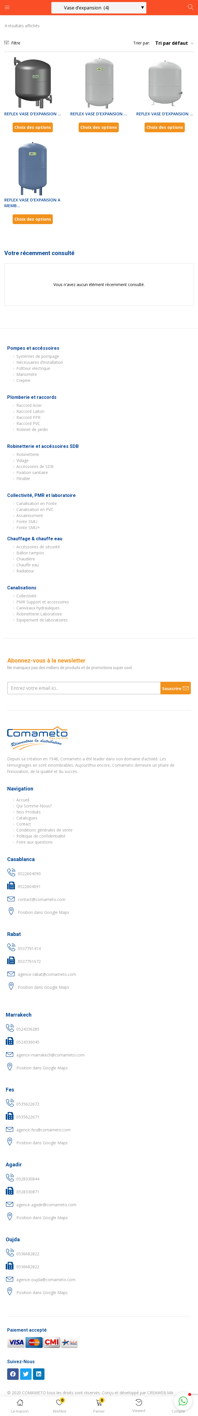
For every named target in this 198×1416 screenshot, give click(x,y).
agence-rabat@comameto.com (47, 974)
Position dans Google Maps (43, 912)
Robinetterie (27, 454)
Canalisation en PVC (34, 509)
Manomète (26, 374)
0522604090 (29, 873)
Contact (23, 824)
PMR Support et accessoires (42, 602)
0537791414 (29, 948)
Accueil (22, 800)
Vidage (22, 460)
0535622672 (27, 1104)
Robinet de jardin (32, 429)
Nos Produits (28, 812)
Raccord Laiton (30, 411)
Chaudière (25, 559)
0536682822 (27, 1253)
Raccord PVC (28, 423)
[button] (99, 1407)
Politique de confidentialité (40, 836)
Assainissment (29, 515)
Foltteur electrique (33, 368)
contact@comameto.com (41, 899)
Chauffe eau (27, 565)
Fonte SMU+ (28, 527)
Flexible (23, 478)
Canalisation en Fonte (36, 503)
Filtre (12, 43)
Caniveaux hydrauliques (38, 608)
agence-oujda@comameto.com (45, 1279)
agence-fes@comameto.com (43, 1130)
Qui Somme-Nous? (34, 806)
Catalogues (26, 818)
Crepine (23, 380)
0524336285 (27, 1029)
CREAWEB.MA (160, 1392)
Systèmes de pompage (37, 356)
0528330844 (27, 1179)
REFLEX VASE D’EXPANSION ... (32, 113)
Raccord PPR (28, 417)
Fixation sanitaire (32, 472)
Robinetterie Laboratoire (39, 614)
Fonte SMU (26, 521)
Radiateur (25, 571)
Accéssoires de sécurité (38, 546)
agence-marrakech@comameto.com (50, 1055)
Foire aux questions (34, 842)
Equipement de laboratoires (42, 620)
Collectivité (26, 596)
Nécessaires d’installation (39, 362)
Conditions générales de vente (44, 830)
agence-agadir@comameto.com (46, 1204)
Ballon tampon (30, 552)
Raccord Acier (29, 405)
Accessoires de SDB (35, 466)
